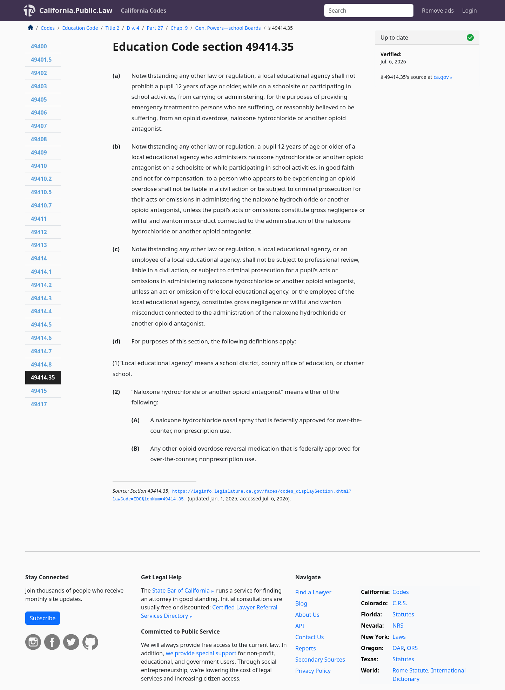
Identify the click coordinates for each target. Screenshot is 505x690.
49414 (39, 258)
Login (469, 10)
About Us (307, 615)
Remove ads (438, 10)
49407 (39, 126)
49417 (39, 404)
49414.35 (43, 377)
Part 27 (155, 28)
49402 (39, 73)
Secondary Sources (320, 659)
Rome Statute (410, 670)
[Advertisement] (427, 202)
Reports (305, 648)
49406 (39, 112)
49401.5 (41, 59)
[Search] (368, 10)
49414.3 (41, 298)
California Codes (144, 10)
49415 (39, 391)
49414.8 (41, 364)
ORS (412, 648)
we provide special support (201, 653)
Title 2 (113, 28)
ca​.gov (441, 77)
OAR (398, 648)
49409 (39, 152)
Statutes (403, 614)
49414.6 (41, 338)
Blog (301, 603)
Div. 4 (133, 28)
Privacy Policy (313, 671)
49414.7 (41, 351)
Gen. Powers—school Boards (228, 28)
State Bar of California (181, 590)
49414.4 (41, 311)
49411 (39, 219)
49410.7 (41, 205)
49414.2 (41, 285)
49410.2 (41, 179)
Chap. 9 (179, 28)
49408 (39, 139)
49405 (39, 99)
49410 (39, 166)
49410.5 (41, 192)
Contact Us (309, 637)
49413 (39, 245)
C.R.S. (399, 603)
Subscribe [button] (42, 618)
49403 (39, 86)
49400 (39, 46)
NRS (397, 625)
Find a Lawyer (313, 592)
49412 (39, 232)
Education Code (80, 28)
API (299, 626)
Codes (48, 28)
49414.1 (41, 271)
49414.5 (41, 324)
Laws (399, 637)
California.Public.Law (76, 10)
